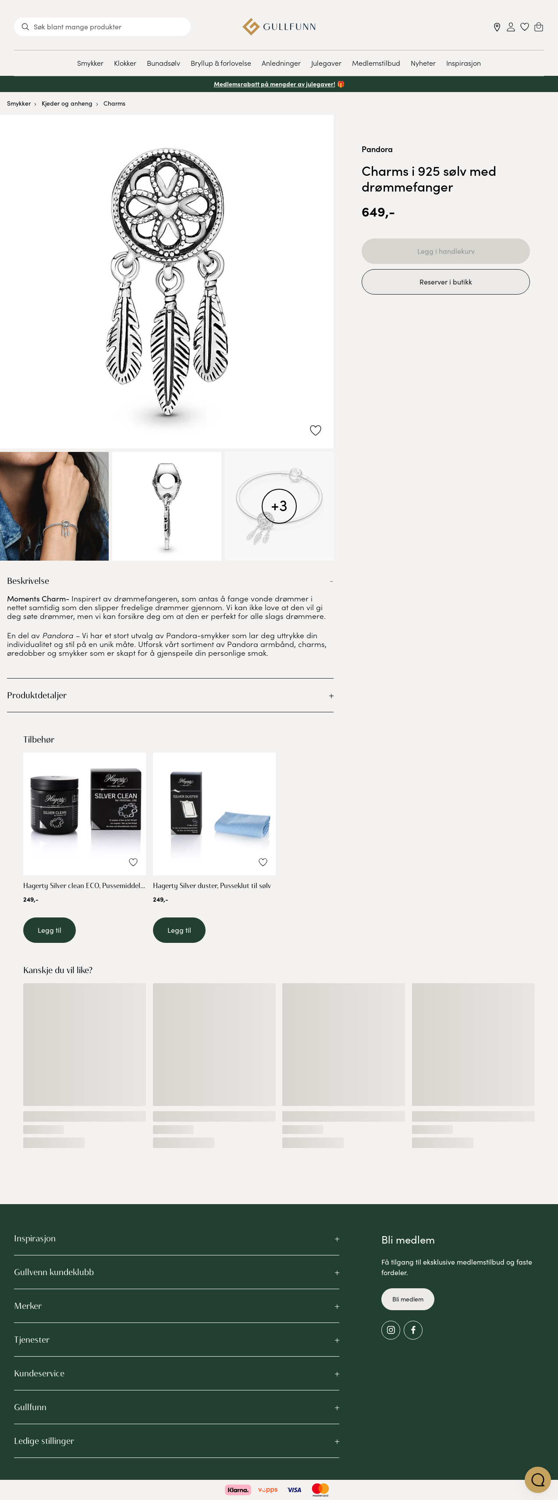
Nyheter (423, 63)
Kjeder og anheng (67, 103)
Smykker (90, 63)
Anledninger (281, 63)
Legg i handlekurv (446, 251)
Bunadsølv (163, 63)
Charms (114, 103)
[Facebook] (413, 1330)
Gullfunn (30, 1407)
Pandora (377, 148)
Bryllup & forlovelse (221, 63)
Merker (28, 1306)
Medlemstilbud (376, 63)
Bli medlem (407, 1299)
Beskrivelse (28, 581)
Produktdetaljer (37, 695)
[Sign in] (511, 27)
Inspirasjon (463, 63)
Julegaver (326, 63)
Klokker (125, 63)
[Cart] (538, 26)
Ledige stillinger (44, 1441)
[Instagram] (390, 1330)
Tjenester (32, 1339)
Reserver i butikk (445, 281)
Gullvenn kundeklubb (54, 1272)
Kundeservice (39, 1373)
